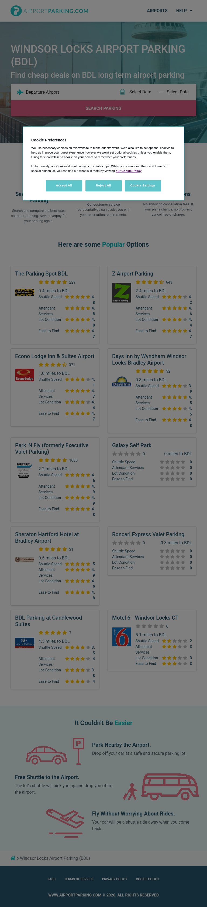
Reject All (103, 185)
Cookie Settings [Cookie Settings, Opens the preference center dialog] (143, 185)
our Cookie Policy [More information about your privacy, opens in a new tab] (129, 170)
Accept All (64, 185)
